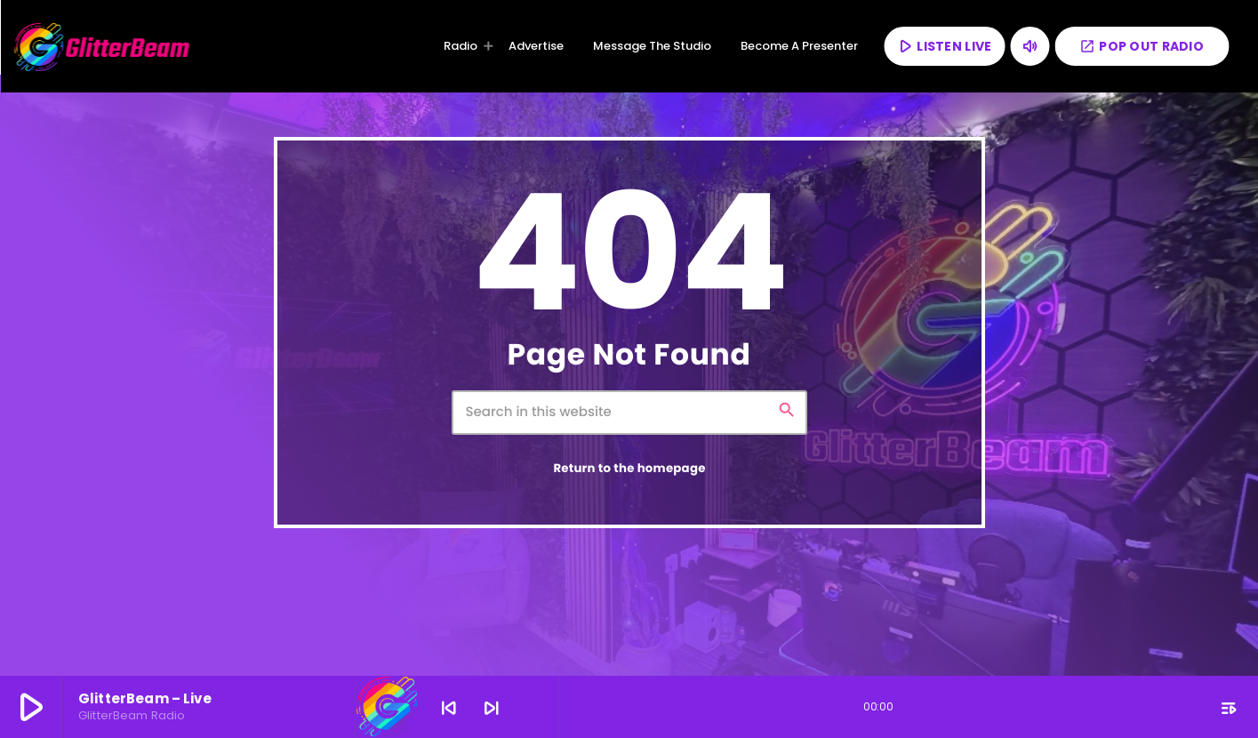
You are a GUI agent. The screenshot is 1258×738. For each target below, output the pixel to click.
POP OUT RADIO (1141, 46)
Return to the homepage (629, 468)
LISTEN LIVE (943, 46)
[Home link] (102, 46)
